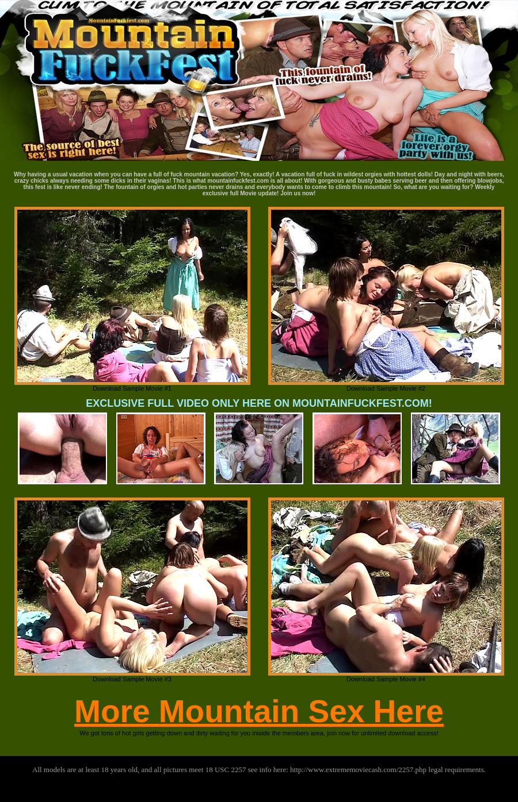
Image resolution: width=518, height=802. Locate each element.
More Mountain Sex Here (259, 711)
